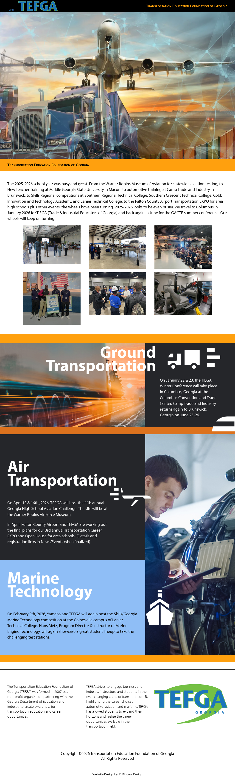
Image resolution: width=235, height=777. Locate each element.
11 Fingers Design (130, 774)
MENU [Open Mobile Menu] (12, 10)
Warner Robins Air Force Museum (42, 514)
